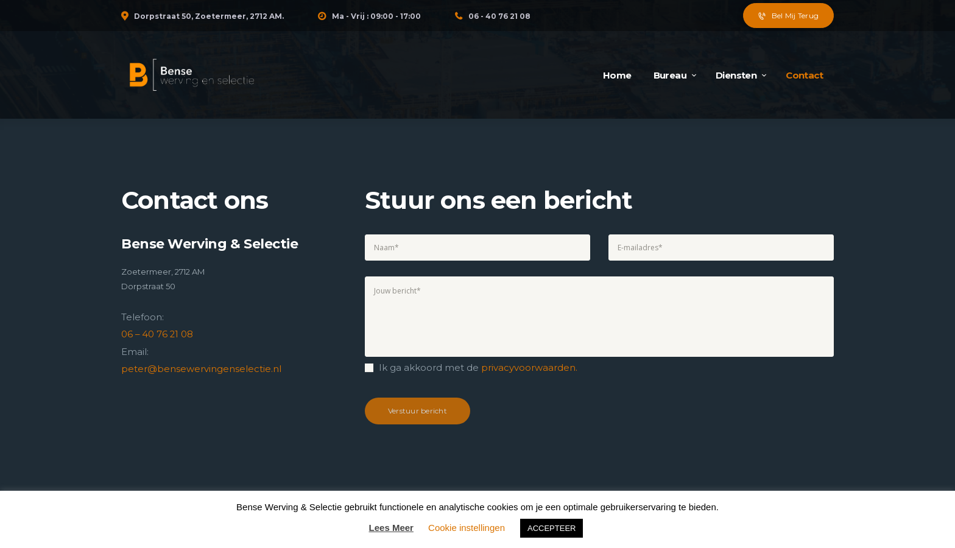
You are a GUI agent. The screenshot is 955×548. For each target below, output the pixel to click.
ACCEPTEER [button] (551, 528)
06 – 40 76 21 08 (157, 334)
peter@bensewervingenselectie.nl (201, 368)
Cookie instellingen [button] (466, 527)
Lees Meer (391, 527)
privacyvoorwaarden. (529, 367)
